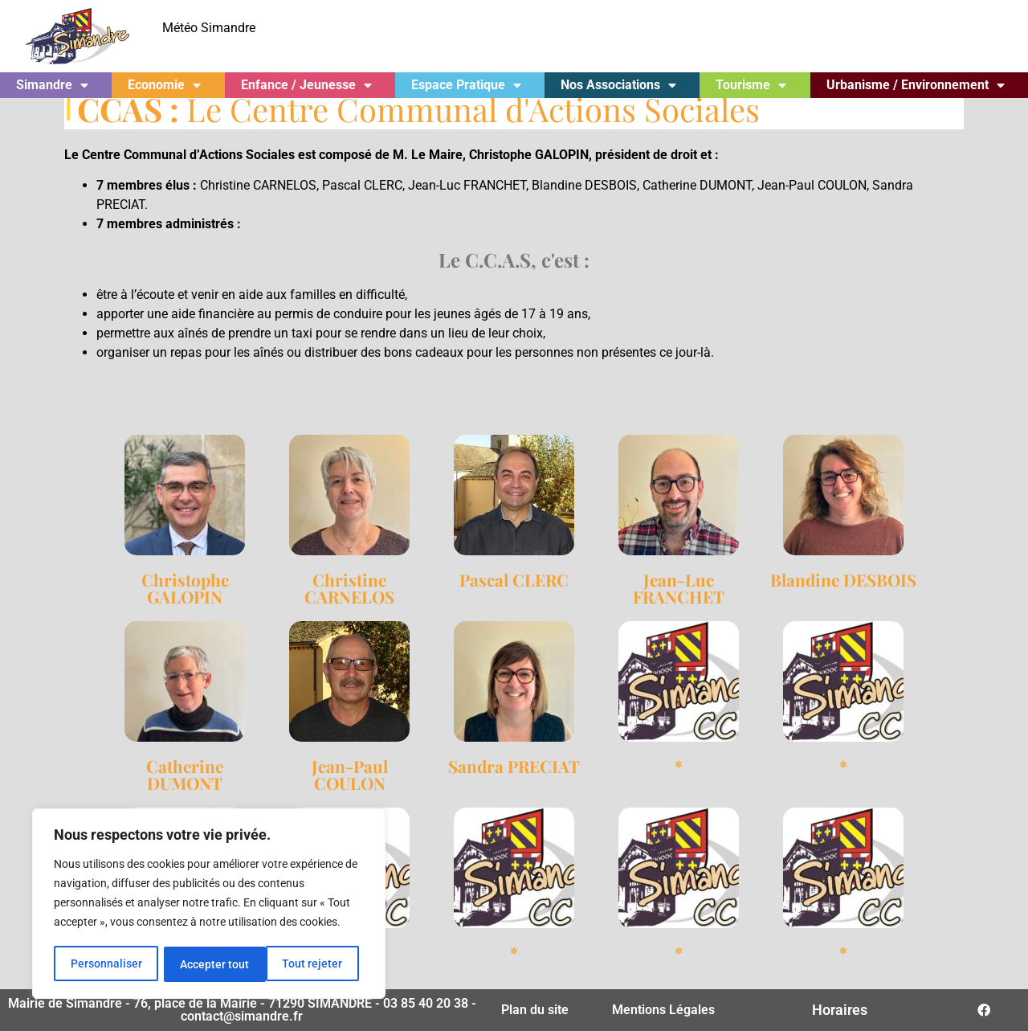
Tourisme (751, 85)
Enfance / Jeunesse (306, 85)
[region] (209, 905)
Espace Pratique (466, 85)
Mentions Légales (663, 1009)
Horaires (839, 1009)
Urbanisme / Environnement (915, 85)
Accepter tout (313, 964)
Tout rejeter (210, 964)
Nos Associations (618, 85)
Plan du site (535, 1009)
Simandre (52, 85)
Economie (164, 85)
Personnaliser (105, 964)
